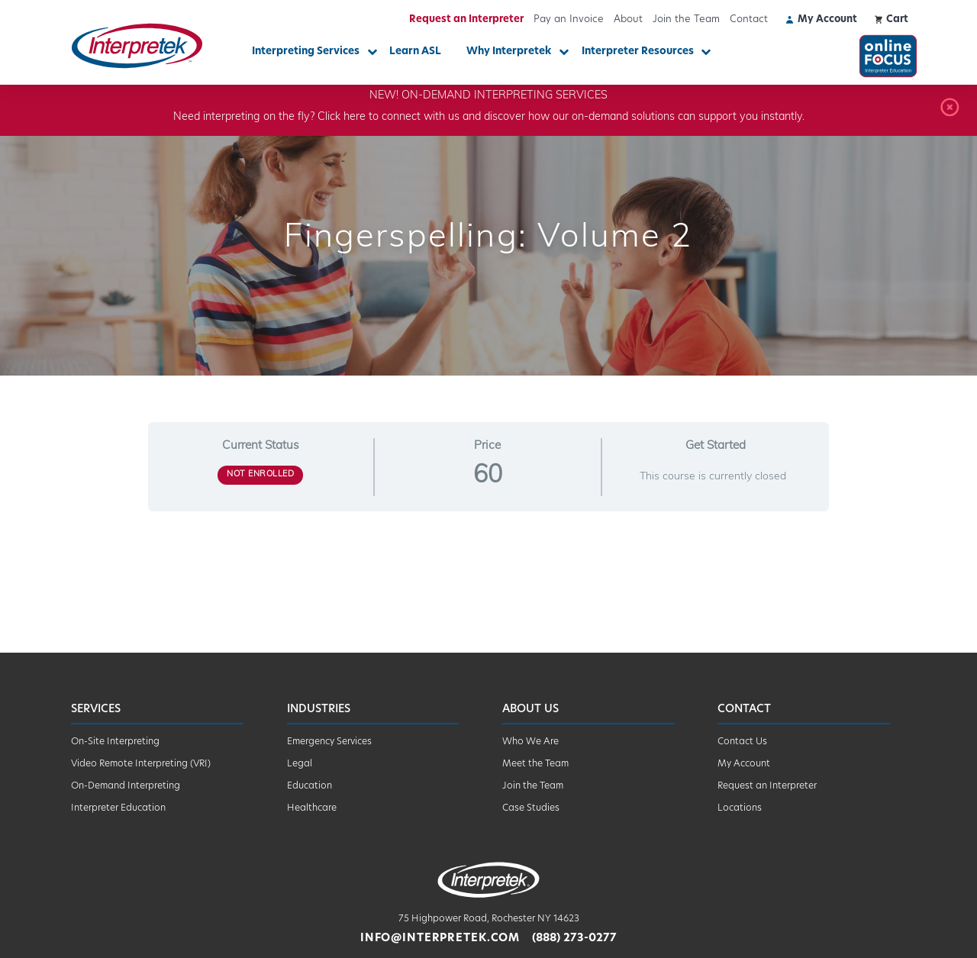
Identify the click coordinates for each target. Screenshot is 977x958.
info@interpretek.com (440, 938)
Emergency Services (329, 742)
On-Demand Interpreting (125, 786)
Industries (318, 709)
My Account (743, 764)
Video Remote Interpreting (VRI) (141, 764)
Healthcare (312, 808)
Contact (749, 19)
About (628, 19)
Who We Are (530, 742)
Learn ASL (415, 51)
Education (309, 786)
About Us (530, 709)
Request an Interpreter (466, 19)
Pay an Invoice (569, 19)
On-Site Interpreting (115, 742)
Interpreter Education (118, 808)
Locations (739, 808)
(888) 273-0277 (574, 938)
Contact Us (742, 742)
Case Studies (530, 808)
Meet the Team (535, 764)
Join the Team (686, 19)
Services (96, 709)
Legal (299, 764)
